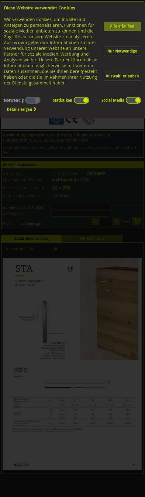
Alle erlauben (122, 26)
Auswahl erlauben (122, 76)
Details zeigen (22, 109)
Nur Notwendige (122, 51)
